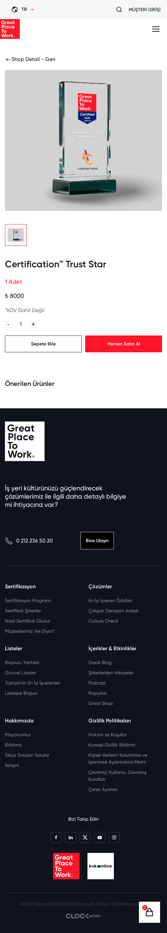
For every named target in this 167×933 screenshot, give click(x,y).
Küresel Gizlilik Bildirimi (111, 744)
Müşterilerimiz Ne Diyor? (29, 631)
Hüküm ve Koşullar (107, 734)
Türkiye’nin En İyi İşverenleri (32, 682)
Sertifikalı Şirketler (23, 610)
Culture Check (103, 621)
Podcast (97, 682)
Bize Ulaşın (97, 540)
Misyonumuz (18, 734)
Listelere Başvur (21, 693)
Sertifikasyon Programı (28, 600)
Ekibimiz (13, 744)
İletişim (12, 765)
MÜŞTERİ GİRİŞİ (144, 9)
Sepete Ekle (43, 344)
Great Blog (100, 662)
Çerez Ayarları (103, 789)
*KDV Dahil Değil (25, 310)
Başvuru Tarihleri (22, 662)
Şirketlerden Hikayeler (110, 672)
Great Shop (100, 703)
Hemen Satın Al (124, 344)
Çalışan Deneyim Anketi (113, 610)
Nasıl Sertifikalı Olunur (27, 621)
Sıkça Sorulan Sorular (27, 755)
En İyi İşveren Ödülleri (110, 600)
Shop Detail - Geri (30, 59)
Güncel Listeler (20, 672)
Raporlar (97, 693)
